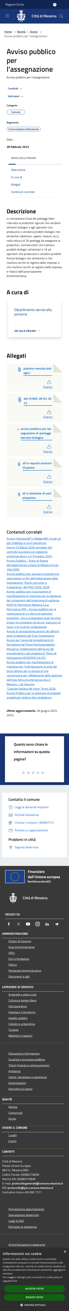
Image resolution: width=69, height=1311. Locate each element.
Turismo (13, 1030)
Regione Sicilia (15, 4)
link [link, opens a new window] (15, 1280)
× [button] (64, 1251)
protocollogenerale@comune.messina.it (37, 1183)
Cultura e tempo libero (22, 1000)
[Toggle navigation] (7, 16)
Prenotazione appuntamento (26, 1209)
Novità (21, 31)
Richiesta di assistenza (22, 1227)
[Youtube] (28, 924)
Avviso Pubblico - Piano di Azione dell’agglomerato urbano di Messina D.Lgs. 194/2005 (33, 565)
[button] (34, 1305)
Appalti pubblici (18, 1018)
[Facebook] (9, 924)
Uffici (11, 953)
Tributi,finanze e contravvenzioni (28, 1065)
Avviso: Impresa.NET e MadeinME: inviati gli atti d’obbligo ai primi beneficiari (34, 540)
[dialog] (34, 1279)
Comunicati (15, 1113)
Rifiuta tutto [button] (34, 1297)
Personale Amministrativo (24, 970)
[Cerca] (61, 16)
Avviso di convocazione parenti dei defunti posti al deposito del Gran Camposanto (33, 633)
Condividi (15, 88)
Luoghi (12, 1135)
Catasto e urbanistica (21, 1024)
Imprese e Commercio (21, 1012)
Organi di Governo (19, 941)
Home (8, 31)
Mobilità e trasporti (20, 1035)
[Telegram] (56, 924)
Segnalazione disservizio (23, 1215)
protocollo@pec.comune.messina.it (30, 1188)
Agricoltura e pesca (20, 1089)
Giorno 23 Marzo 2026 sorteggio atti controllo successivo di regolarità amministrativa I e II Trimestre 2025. (29, 551)
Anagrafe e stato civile (22, 994)
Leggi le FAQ (16, 1221)
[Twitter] (18, 924)
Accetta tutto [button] (34, 1288)
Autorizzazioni (17, 1083)
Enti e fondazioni (18, 959)
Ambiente (14, 1071)
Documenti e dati (19, 976)
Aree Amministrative (21, 947)
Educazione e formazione (24, 1053)
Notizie (12, 1107)
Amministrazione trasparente (26, 1244)
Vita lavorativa (17, 1006)
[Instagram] (37, 924)
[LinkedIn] (47, 924)
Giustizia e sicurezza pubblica (26, 1059)
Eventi (12, 1141)
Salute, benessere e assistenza (27, 1077)
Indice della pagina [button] (23, 158)
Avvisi (34, 31)
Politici (12, 964)
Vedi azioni (16, 96)
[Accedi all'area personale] (54, 4)
